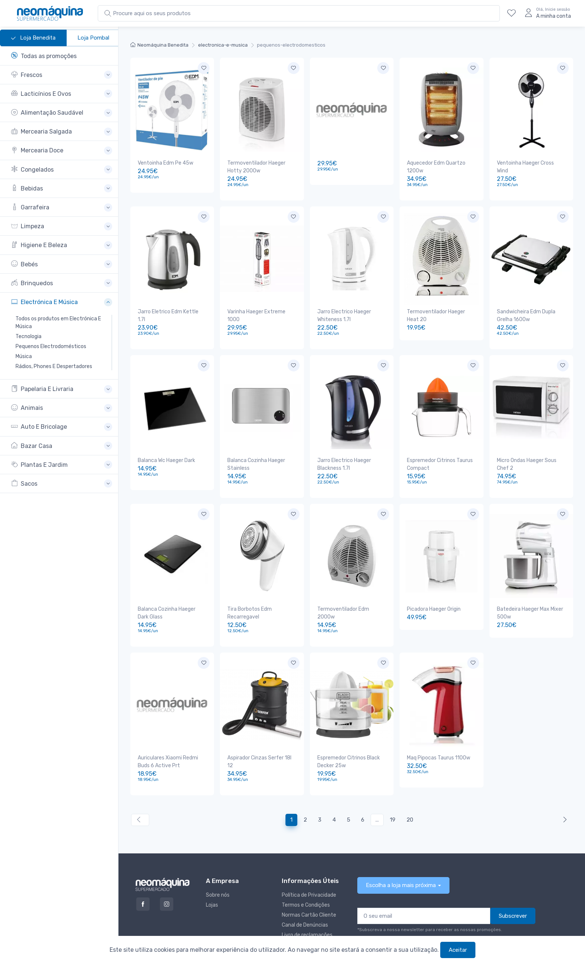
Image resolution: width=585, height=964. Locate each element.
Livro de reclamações (307, 909)
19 (392, 794)
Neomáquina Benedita (159, 45)
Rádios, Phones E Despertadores (54, 366)
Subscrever (513, 890)
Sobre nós (218, 869)
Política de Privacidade (309, 869)
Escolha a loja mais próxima (401, 859)
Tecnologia (28, 336)
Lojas (212, 879)
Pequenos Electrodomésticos (51, 346)
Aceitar (458, 950)
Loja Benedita (33, 38)
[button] (61, 74)
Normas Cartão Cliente (309, 889)
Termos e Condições (306, 879)
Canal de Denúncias (305, 899)
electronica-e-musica (223, 45)
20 (410, 794)
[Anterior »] (563, 794)
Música (24, 356)
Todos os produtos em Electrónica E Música (58, 323)
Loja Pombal (93, 37)
